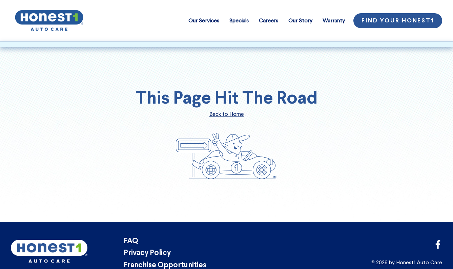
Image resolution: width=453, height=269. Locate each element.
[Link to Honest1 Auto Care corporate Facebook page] (438, 246)
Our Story (300, 20)
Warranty (334, 20)
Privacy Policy (147, 253)
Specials (239, 20)
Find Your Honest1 (398, 21)
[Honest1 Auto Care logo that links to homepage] (49, 19)
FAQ (131, 241)
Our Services (203, 20)
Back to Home (226, 114)
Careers (268, 20)
